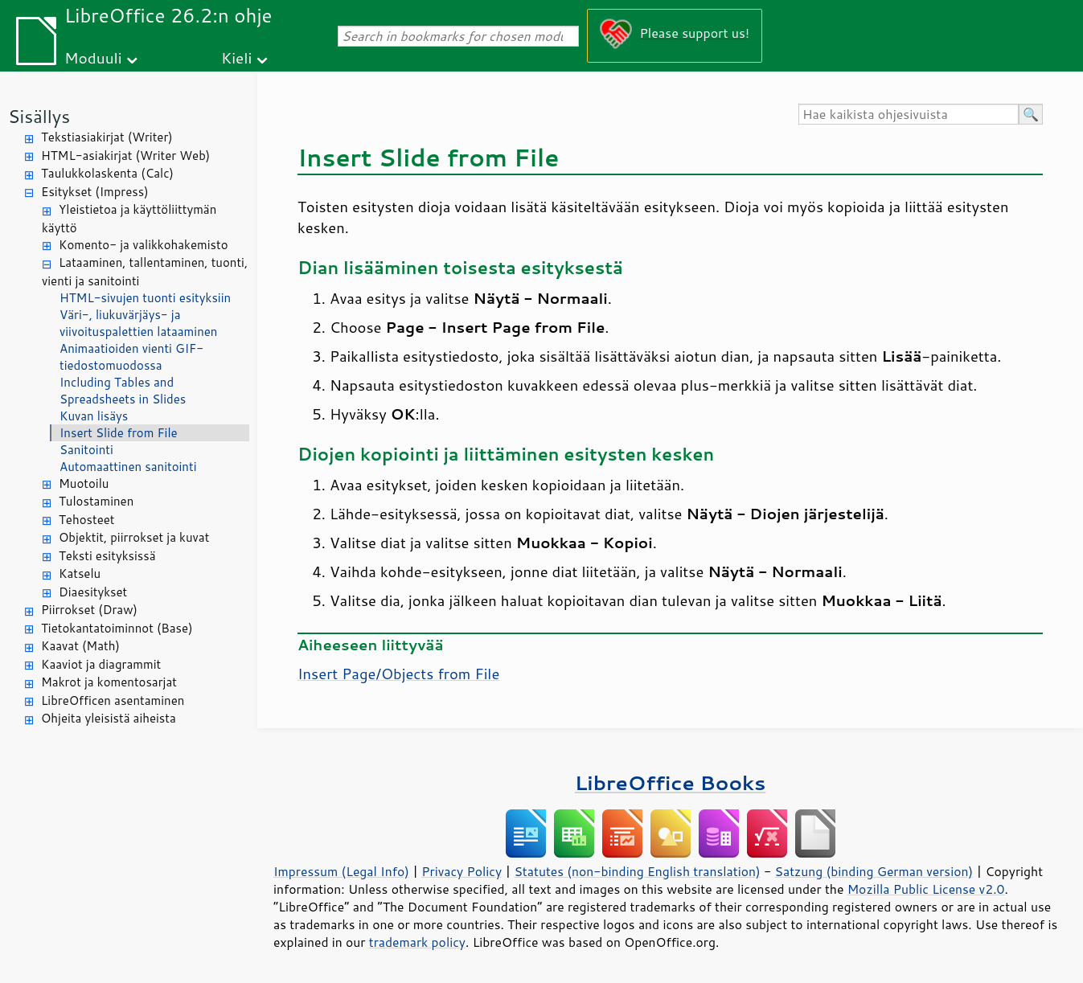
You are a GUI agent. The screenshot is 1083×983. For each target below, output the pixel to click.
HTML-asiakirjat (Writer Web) (125, 155)
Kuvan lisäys (93, 416)
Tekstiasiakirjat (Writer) (107, 137)
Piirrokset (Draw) (89, 609)
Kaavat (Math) (80, 645)
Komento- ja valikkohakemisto (143, 244)
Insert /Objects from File (398, 673)
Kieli (236, 57)
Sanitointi (86, 449)
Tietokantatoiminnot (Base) (117, 628)
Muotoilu (84, 483)
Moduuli (93, 57)
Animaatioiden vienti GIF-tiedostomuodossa (131, 357)
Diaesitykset (93, 592)
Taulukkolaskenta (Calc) (107, 173)
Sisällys (39, 116)
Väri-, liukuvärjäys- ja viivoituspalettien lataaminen (138, 323)
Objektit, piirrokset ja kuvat (134, 537)
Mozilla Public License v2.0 (926, 889)
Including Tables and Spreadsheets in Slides (122, 391)
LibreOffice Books (670, 782)
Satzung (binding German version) (874, 871)
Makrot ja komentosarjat (109, 682)
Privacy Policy (461, 871)
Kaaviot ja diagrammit (101, 664)
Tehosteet (86, 519)
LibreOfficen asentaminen (112, 700)
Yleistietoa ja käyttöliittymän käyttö (129, 218)
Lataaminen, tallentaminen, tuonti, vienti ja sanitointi (145, 271)
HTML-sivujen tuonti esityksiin (145, 297)
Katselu (80, 573)
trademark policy (417, 942)
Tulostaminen (96, 501)
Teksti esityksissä (107, 555)
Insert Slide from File (118, 432)
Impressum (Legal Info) (341, 871)
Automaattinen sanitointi (127, 466)
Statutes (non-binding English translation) (637, 871)
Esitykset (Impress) (95, 191)
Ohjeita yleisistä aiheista (108, 718)
